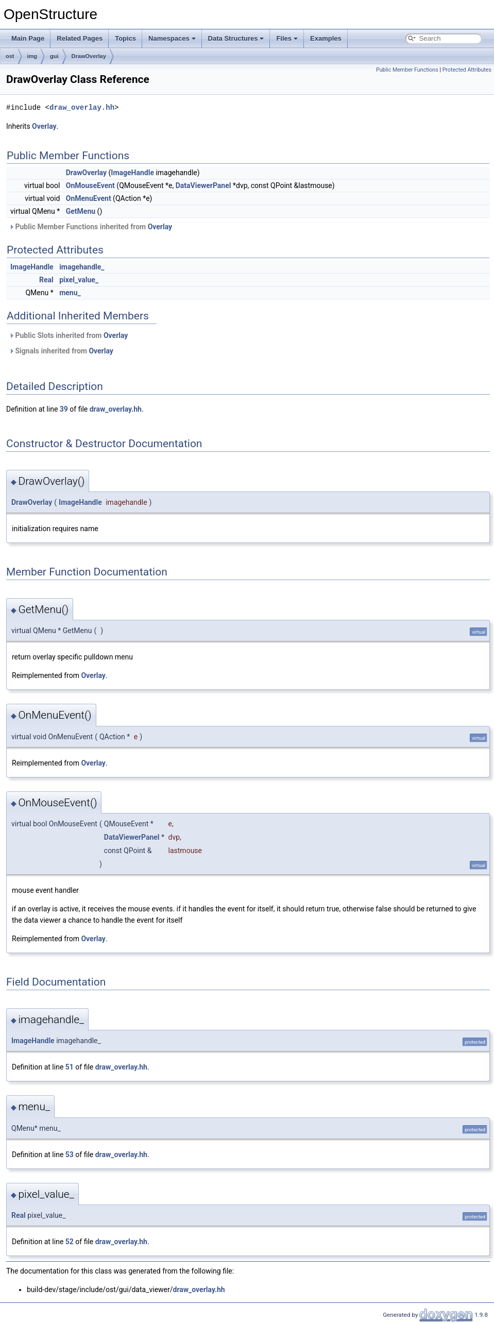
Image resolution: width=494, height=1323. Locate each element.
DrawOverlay (89, 56)
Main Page (27, 38)
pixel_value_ (78, 280)
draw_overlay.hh (81, 107)
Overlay (44, 126)
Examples (326, 38)
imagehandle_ (81, 267)
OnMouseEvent (90, 185)
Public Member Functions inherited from (90, 227)
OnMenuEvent (88, 198)
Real (46, 280)
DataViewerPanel (203, 185)
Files (287, 38)
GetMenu (80, 211)
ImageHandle (132, 172)
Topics (125, 38)
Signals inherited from (61, 351)
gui (54, 56)
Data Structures (236, 38)
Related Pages (80, 38)
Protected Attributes (466, 69)
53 (69, 1154)
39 (64, 409)
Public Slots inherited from (68, 335)
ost (10, 56)
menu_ (70, 293)
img (32, 56)
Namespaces (172, 38)
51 (69, 1067)
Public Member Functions (407, 69)
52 (69, 1241)
